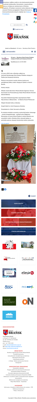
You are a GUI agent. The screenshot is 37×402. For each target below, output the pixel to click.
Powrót (32, 196)
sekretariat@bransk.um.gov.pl (13, 344)
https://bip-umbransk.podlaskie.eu (13, 346)
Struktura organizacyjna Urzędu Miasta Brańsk (18, 352)
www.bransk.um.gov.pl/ (12, 348)
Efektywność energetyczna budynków (18, 380)
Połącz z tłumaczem (18, 390)
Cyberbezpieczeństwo (18, 359)
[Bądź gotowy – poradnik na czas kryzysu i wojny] (9, 301)
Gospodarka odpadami (18, 368)
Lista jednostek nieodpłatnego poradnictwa (18, 356)
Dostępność (18, 362)
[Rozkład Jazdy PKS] (28, 287)
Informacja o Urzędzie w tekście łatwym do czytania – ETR (18, 387)
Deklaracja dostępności (18, 389)
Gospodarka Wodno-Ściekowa (18, 371)
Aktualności (13, 48)
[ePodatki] (9, 273)
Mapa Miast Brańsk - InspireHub (19, 381)
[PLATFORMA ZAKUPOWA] (28, 301)
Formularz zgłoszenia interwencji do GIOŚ (18, 373)
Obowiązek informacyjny (18, 357)
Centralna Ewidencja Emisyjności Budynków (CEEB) (18, 374)
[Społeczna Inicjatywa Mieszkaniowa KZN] (28, 245)
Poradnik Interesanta (18, 354)
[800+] (9, 287)
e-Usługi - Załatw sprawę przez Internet (18, 361)
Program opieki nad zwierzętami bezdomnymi (18, 369)
